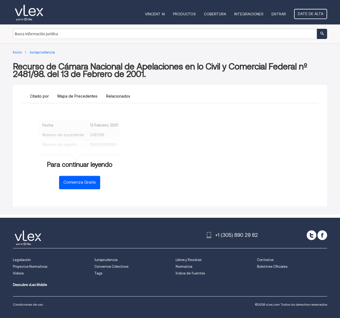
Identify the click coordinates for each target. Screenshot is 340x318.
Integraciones (248, 14)
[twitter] (311, 235)
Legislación (22, 260)
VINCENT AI (155, 14)
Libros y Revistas (188, 260)
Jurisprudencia (106, 260)
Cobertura (215, 14)
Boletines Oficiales (272, 267)
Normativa (184, 267)
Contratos (265, 260)
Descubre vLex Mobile (30, 285)
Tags (98, 273)
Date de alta (310, 14)
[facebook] (322, 235)
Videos (18, 273)
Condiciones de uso (28, 304)
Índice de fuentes (190, 273)
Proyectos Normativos (30, 267)
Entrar (279, 14)
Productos (184, 14)
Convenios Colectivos (111, 267)
